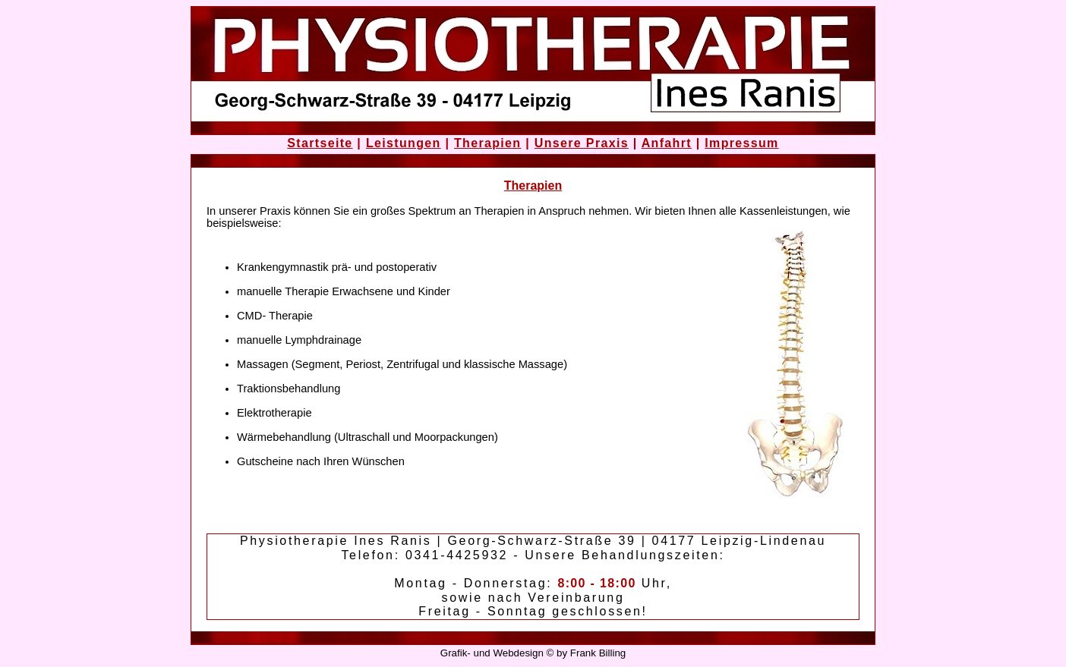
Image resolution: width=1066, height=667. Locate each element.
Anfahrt (667, 143)
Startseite (319, 143)
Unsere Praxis (582, 143)
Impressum (741, 143)
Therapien (487, 143)
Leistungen (403, 143)
